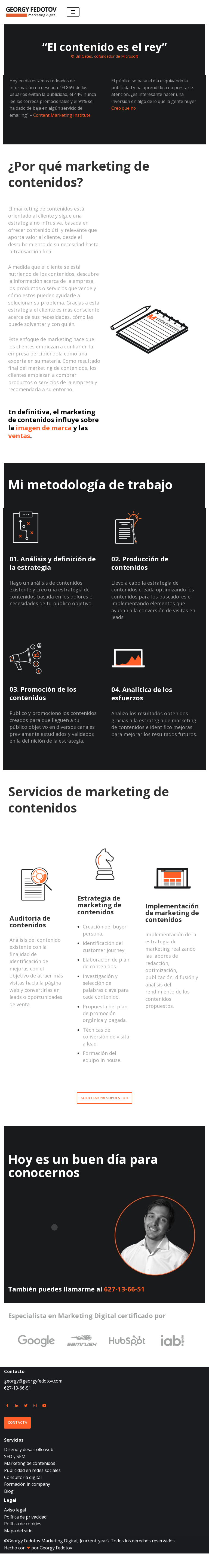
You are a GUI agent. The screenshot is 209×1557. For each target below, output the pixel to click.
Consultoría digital (23, 1481)
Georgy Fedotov (56, 1551)
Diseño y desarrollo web (28, 1453)
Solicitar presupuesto (103, 1101)
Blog (9, 1495)
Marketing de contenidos (29, 1467)
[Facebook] (7, 1409)
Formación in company (27, 1488)
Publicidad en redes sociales (32, 1474)
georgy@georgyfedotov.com (33, 1384)
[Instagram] (35, 1409)
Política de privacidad (25, 1520)
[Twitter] (26, 1409)
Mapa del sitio (18, 1534)
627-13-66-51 (124, 1292)
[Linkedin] (16, 1409)
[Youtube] (44, 1409)
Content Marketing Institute (62, 115)
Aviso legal (15, 1513)
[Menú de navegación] (73, 12)
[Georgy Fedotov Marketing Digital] (31, 12)
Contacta (17, 1426)
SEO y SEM (15, 1460)
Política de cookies (22, 1527)
